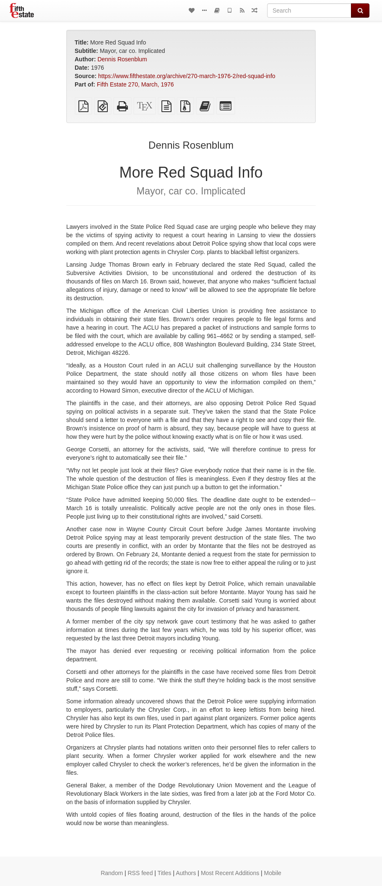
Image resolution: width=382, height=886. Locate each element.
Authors (186, 873)
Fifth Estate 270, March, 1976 (135, 84)
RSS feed (140, 873)
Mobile (272, 873)
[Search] (309, 10)
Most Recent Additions (230, 873)
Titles (165, 873)
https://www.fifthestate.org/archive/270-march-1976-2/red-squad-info (186, 76)
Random (112, 873)
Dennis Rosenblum (122, 59)
